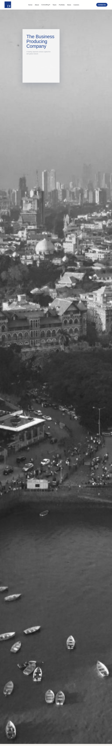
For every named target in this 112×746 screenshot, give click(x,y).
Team (54, 5)
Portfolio (62, 5)
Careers (76, 5)
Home (30, 5)
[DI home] (8, 4)
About (37, 5)
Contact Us (102, 5)
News (69, 5)
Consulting (45, 5)
